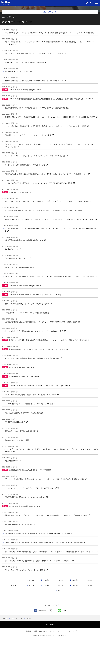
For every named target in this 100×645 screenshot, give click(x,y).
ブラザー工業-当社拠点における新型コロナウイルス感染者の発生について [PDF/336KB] (36, 385)
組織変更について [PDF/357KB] (16, 192)
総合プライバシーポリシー (58, 631)
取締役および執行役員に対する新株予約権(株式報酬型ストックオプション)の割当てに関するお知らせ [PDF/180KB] (45, 340)
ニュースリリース (17, 618)
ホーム (5, 618)
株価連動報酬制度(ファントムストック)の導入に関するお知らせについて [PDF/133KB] (35, 349)
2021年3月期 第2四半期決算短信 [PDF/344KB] (21, 89)
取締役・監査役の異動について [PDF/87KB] (20, 376)
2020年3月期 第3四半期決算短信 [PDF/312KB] (21, 506)
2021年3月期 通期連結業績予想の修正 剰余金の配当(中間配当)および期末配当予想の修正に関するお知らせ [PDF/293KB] (47, 99)
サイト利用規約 (26, 631)
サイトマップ (73, 631)
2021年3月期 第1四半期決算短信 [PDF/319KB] (21, 285)
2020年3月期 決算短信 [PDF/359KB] (18, 367)
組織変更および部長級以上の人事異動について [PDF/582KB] (26, 470)
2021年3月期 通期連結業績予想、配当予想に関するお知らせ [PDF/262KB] (31, 294)
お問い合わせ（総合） (40, 631)
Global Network (50, 624)
